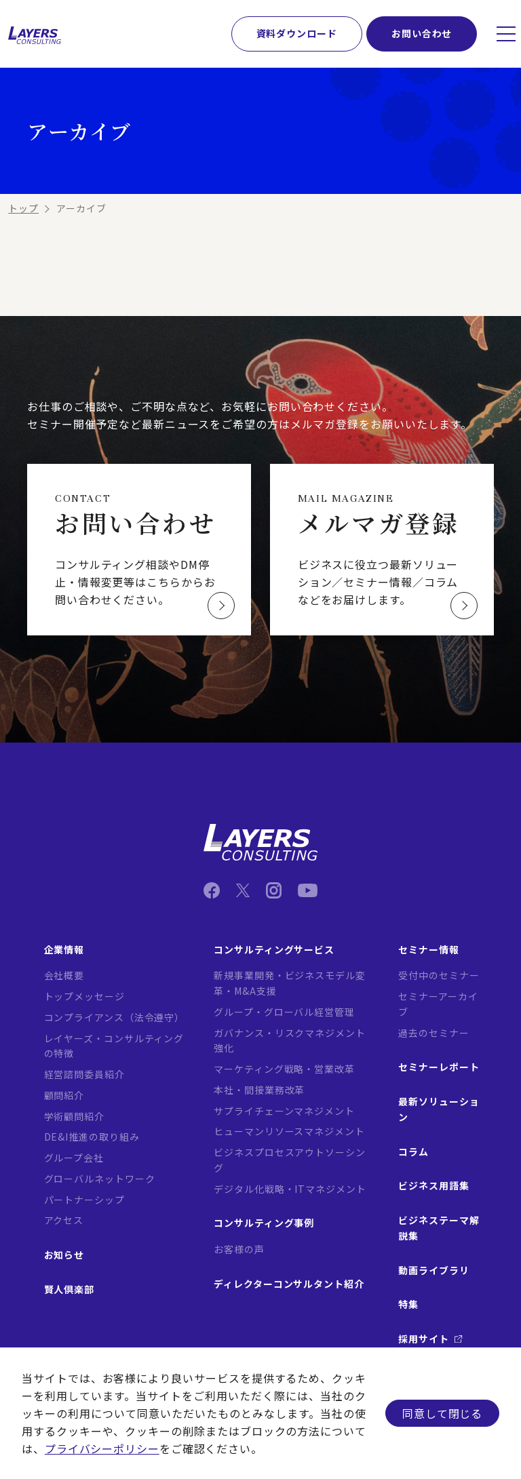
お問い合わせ (421, 33)
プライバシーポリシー (102, 1448)
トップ (23, 208)
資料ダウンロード (296, 33)
